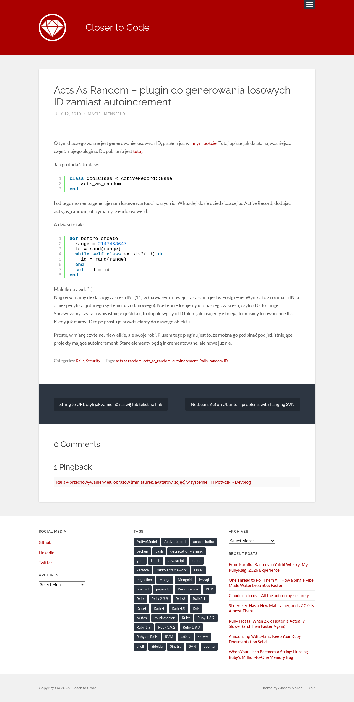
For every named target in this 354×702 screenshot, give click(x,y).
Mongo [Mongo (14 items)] (164, 579)
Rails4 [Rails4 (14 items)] (141, 608)
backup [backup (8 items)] (142, 551)
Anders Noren (290, 687)
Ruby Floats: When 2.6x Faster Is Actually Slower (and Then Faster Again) (267, 623)
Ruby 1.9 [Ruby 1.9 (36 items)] (144, 627)
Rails (80, 360)
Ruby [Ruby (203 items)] (186, 618)
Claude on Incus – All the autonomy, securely (269, 595)
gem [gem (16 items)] (140, 561)
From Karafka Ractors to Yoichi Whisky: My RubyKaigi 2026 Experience (268, 567)
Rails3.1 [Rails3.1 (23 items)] (199, 599)
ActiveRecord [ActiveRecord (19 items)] (175, 542)
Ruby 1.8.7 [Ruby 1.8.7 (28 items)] (206, 618)
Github (45, 542)
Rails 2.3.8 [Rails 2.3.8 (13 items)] (160, 599)
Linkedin (46, 552)
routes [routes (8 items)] (142, 618)
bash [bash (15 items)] (159, 551)
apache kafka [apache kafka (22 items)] (203, 542)
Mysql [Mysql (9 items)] (204, 579)
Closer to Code (119, 27)
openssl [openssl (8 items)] (143, 589)
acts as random (131, 360)
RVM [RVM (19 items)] (169, 636)
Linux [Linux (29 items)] (198, 570)
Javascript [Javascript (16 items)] (176, 561)
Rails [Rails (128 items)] (140, 599)
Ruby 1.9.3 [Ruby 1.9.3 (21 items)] (191, 627)
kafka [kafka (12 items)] (196, 561)
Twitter (45, 562)
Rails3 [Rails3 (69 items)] (180, 599)
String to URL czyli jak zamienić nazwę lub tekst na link (110, 404)
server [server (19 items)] (203, 636)
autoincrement (191, 360)
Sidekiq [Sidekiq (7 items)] (157, 646)
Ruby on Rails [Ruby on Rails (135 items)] (147, 636)
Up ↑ (311, 687)
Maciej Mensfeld (106, 114)
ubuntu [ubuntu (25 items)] (209, 646)
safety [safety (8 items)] (186, 636)
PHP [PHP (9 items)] (209, 589)
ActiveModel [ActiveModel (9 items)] (147, 542)
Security (94, 360)
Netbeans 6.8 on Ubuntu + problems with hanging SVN (243, 404)
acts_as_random (161, 360)
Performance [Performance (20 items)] (188, 589)
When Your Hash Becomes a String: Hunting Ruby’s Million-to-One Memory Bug (268, 654)
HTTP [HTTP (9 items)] (155, 561)
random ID (226, 360)
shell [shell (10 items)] (140, 646)
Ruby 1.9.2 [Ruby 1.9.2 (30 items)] (166, 627)
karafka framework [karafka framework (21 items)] (171, 570)
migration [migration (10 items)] (144, 579)
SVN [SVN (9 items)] (192, 646)
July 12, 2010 (67, 114)
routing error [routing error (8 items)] (164, 618)
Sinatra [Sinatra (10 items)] (175, 646)
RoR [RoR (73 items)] (196, 608)
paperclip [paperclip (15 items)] (163, 589)
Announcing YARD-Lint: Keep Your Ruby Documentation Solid (265, 639)
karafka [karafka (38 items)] (143, 570)
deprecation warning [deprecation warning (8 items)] (186, 551)
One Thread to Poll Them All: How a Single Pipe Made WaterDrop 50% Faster (271, 582)
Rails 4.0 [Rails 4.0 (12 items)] (178, 608)
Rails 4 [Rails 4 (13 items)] (159, 608)
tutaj (137, 151)
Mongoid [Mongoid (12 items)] (185, 579)
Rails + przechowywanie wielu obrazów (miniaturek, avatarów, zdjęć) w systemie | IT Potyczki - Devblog (153, 482)
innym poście (203, 143)
